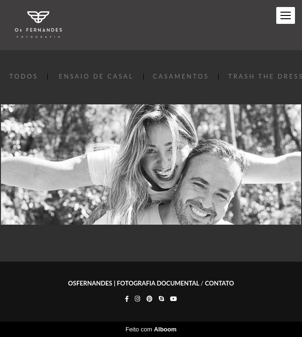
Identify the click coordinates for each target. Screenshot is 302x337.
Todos (23, 76)
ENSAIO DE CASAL (96, 76)
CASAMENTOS (181, 76)
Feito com (151, 329)
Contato (219, 283)
